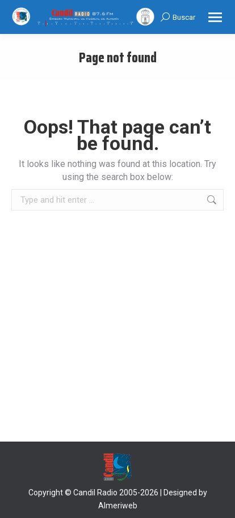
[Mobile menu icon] (215, 17)
